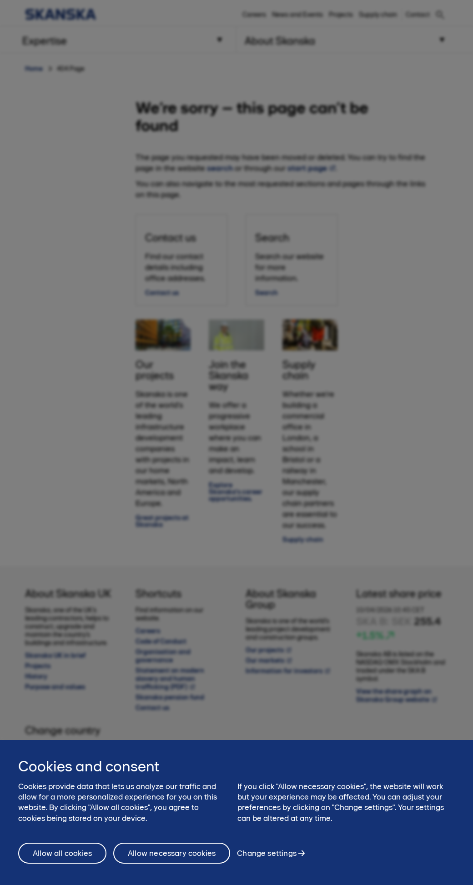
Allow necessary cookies (172, 862)
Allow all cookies (62, 862)
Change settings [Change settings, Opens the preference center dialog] (267, 862)
